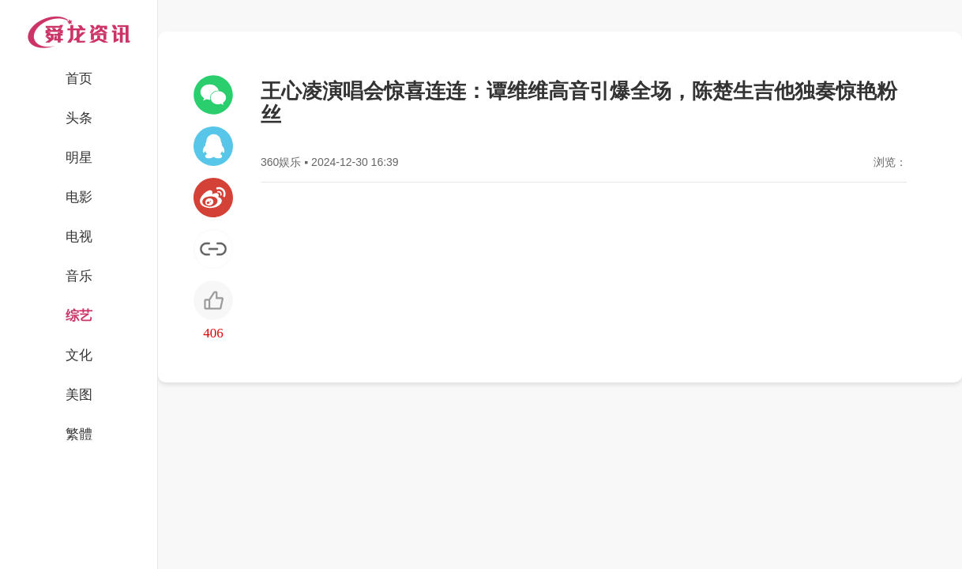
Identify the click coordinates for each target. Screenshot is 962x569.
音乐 (79, 276)
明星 (79, 157)
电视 (79, 236)
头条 (79, 118)
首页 (79, 78)
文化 (79, 355)
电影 (79, 197)
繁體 (79, 434)
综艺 (79, 315)
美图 (79, 394)
